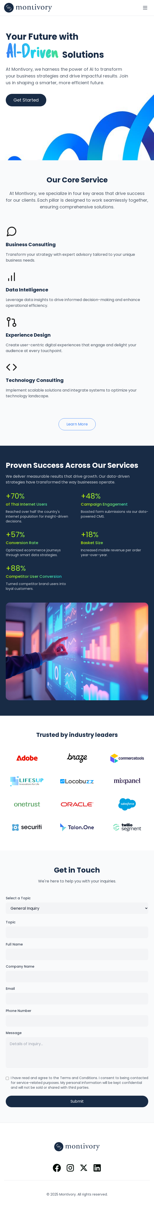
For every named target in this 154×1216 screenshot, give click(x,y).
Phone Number (18, 1010)
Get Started (26, 100)
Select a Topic (18, 898)
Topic (11, 922)
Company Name (20, 966)
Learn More (77, 424)
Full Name (14, 944)
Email (10, 988)
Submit (77, 1101)
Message (14, 1032)
